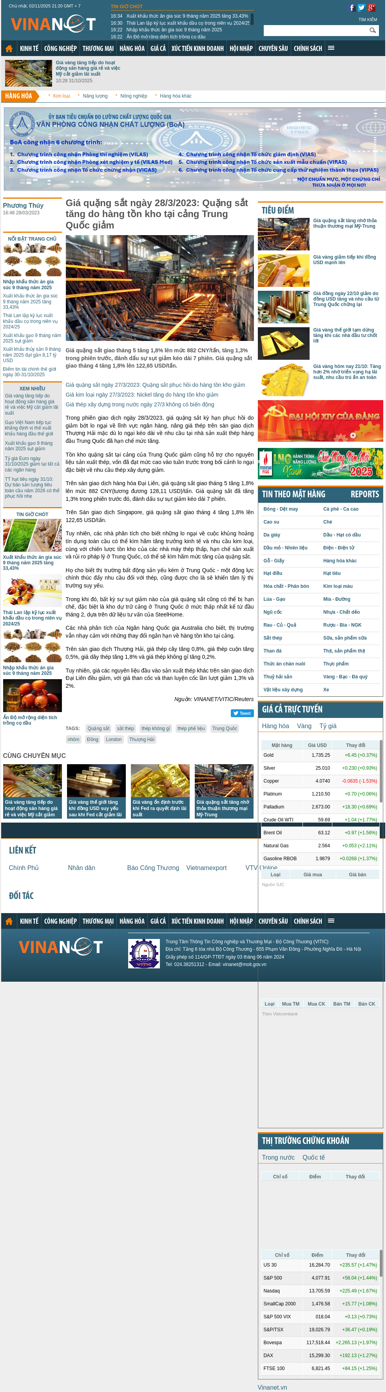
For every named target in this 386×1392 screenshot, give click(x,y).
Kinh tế (29, 49)
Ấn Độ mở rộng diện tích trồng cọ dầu (158, 37)
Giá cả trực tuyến (292, 710)
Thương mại (98, 49)
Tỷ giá (328, 726)
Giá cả (158, 49)
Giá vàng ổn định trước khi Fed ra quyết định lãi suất (160, 808)
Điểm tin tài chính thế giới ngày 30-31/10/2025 (29, 371)
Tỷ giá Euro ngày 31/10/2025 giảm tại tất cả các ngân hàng (32, 464)
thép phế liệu (191, 728)
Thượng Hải (141, 739)
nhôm (74, 739)
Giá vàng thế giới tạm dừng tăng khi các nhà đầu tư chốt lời (345, 335)
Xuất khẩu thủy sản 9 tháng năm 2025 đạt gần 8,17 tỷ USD (32, 354)
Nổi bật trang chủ (32, 239)
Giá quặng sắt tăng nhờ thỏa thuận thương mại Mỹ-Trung (223, 808)
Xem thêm (331, 48)
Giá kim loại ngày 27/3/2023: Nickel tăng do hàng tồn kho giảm (142, 395)
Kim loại (61, 96)
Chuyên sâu (273, 49)
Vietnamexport (207, 868)
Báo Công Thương (153, 868)
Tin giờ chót (127, 6)
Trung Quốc (224, 728)
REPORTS (365, 495)
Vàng (304, 726)
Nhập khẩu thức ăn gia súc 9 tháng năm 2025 (166, 30)
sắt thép (125, 728)
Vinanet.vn (272, 1387)
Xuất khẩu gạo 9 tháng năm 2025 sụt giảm (32, 338)
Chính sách (308, 49)
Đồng (92, 739)
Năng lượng (95, 96)
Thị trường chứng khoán (305, 1141)
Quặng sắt (98, 728)
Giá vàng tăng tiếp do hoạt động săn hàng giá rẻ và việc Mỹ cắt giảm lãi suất (88, 68)
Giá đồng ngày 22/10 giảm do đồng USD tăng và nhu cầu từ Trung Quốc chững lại (346, 299)
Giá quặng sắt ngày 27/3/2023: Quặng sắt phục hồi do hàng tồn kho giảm (155, 385)
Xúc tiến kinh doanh (198, 49)
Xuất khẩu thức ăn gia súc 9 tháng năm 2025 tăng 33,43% (179, 16)
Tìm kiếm (368, 19)
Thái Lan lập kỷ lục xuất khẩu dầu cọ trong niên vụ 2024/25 (181, 23)
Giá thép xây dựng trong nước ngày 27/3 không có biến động (140, 404)
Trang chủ (9, 48)
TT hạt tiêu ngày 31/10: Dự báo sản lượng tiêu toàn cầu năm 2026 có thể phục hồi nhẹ (32, 488)
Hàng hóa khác (176, 96)
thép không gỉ (155, 728)
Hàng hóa (132, 49)
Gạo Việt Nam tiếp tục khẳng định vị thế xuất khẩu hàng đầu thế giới (29, 428)
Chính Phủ (24, 868)
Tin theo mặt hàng (293, 495)
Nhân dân (81, 868)
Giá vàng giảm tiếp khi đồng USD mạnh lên (345, 259)
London (113, 739)
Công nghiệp (60, 49)
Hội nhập (241, 49)
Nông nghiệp (133, 96)
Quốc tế (314, 1157)
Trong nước (278, 1157)
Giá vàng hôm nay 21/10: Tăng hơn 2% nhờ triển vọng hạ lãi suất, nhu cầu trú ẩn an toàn (347, 372)
